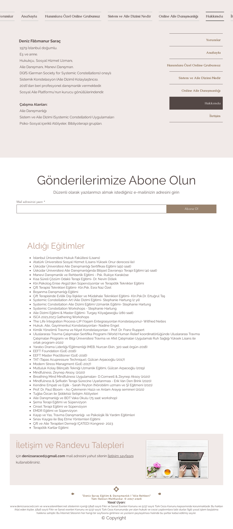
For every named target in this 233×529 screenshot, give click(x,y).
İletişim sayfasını (120, 456)
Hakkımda (213, 103)
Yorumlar (213, 40)
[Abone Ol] (191, 209)
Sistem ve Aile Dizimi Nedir (200, 78)
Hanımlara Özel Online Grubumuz (195, 65)
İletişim (215, 116)
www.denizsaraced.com (24, 506)
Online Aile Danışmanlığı (201, 90)
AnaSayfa (213, 52)
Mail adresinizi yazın (30, 201)
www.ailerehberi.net (55, 506)
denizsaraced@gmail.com (43, 456)
